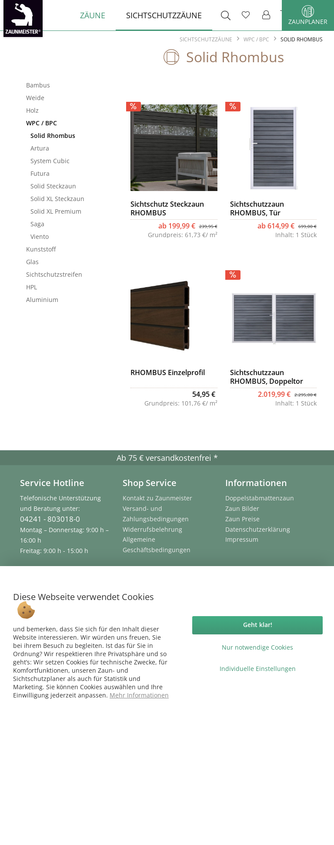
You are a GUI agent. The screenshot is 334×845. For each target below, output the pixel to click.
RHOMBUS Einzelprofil (167, 372)
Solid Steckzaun (53, 186)
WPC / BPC (41, 123)
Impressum (241, 539)
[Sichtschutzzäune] (164, 15)
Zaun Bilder (242, 508)
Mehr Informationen (139, 695)
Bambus (38, 85)
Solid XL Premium (55, 211)
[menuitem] (93, 15)
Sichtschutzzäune (63, 71)
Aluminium (42, 299)
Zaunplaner (307, 15)
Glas (32, 262)
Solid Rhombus (52, 135)
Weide (35, 98)
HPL (31, 287)
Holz (32, 110)
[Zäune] (93, 15)
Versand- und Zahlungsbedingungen (156, 513)
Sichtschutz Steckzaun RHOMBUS (167, 208)
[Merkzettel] (245, 15)
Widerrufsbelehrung (152, 529)
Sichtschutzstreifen (54, 274)
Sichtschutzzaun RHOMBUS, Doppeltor (266, 377)
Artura (39, 148)
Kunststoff (41, 249)
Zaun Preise (242, 519)
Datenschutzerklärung (257, 529)
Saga (37, 224)
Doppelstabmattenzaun (259, 498)
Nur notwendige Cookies (257, 647)
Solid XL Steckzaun (57, 198)
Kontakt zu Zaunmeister (157, 498)
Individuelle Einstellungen (258, 668)
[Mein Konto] (266, 15)
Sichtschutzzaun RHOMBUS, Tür (257, 208)
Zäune (63, 62)
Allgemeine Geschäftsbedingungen (156, 544)
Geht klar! (257, 624)
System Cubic (50, 161)
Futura (40, 173)
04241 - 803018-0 (50, 519)
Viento (39, 236)
